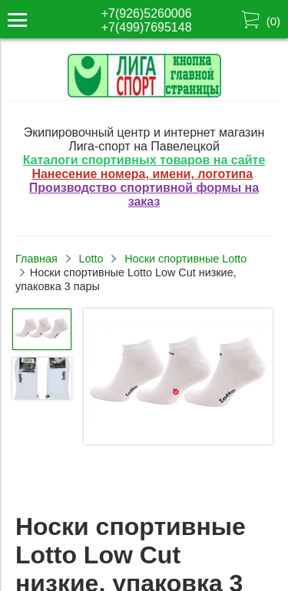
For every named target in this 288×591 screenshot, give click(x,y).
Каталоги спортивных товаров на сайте (144, 160)
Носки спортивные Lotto (185, 259)
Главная (36, 259)
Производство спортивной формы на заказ (144, 194)
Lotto (90, 259)
